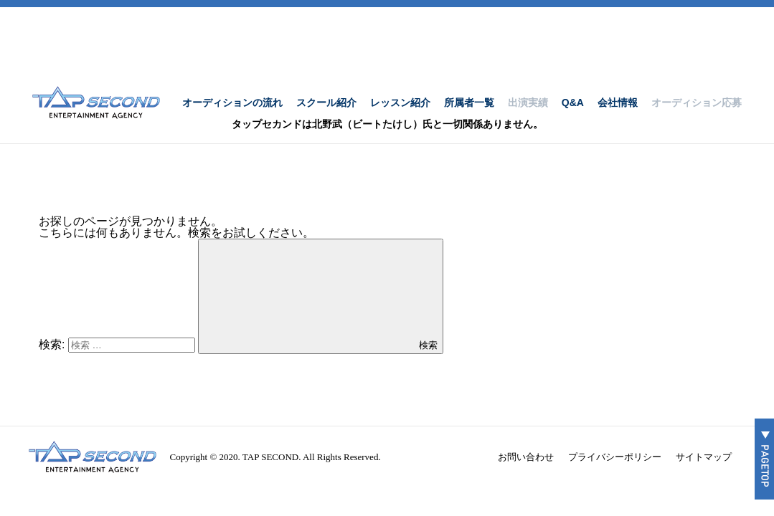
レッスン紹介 (400, 102)
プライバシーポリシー (614, 457)
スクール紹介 (326, 102)
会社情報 (618, 102)
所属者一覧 (469, 102)
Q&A (573, 102)
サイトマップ (704, 457)
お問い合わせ (526, 457)
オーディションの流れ (232, 102)
